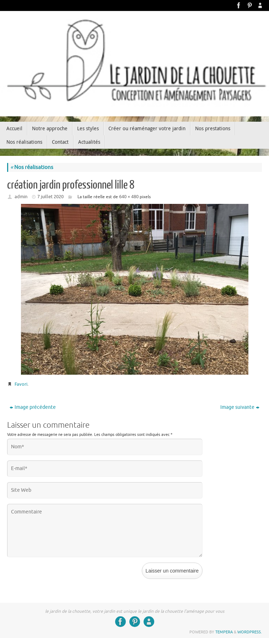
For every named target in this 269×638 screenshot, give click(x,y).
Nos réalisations (31, 167)
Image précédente (33, 407)
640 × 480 (129, 197)
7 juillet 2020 (50, 197)
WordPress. (249, 631)
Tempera (224, 631)
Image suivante (239, 407)
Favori (21, 384)
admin (21, 197)
